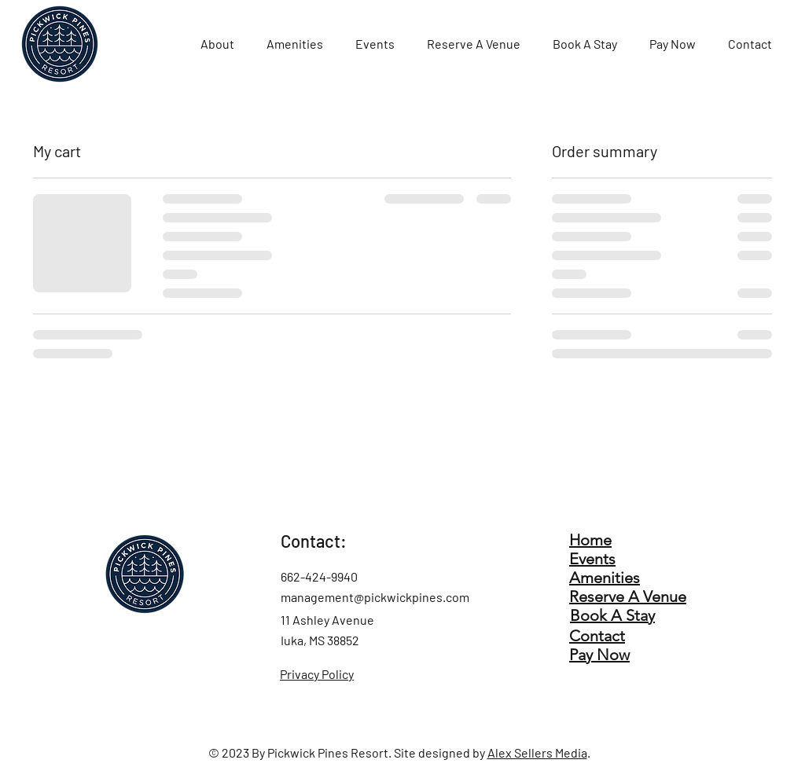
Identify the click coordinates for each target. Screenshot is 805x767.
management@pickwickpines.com (375, 596)
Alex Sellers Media (537, 752)
